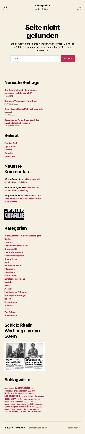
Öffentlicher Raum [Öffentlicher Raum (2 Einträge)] (36, 411)
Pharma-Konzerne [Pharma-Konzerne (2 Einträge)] (9, 404)
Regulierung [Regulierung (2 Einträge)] (38, 404)
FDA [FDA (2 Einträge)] (22, 396)
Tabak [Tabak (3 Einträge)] (13, 409)
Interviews (9, 269)
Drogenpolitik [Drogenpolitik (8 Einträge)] (12, 395)
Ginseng (8, 150)
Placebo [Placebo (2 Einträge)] (23, 404)
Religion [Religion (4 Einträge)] (14, 407)
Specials (8, 305)
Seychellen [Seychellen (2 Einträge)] (39, 407)
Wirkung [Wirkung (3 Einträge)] (15, 411)
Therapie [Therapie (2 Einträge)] (29, 409)
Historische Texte (12, 265)
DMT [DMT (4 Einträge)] (34, 391)
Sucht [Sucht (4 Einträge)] (7, 409)
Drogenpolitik (10, 249)
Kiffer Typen (10, 275)
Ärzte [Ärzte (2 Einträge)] (28, 411)
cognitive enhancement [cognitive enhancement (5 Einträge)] (15, 391)
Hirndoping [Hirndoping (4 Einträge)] (39, 396)
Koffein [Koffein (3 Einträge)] (20, 399)
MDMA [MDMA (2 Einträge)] (12, 402)
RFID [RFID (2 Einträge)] (33, 407)
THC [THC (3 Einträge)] (24, 409)
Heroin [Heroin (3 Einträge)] (30, 396)
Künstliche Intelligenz (14, 279)
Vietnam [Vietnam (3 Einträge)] (7, 411)
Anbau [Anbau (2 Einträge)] (6, 388)
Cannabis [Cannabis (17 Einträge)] (22, 388)
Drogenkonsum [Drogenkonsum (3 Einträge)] (28, 393)
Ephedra (8, 153)
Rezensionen (10, 302)
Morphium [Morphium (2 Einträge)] (27, 402)
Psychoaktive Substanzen (16, 292)
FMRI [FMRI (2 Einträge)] (25, 396)
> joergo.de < (42, 5)
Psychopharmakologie (15, 295)
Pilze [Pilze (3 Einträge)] (18, 404)
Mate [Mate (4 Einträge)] (6, 402)
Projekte (8, 289)
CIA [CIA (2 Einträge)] (32, 388)
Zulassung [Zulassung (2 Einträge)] (22, 411)
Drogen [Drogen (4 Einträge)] (18, 393)
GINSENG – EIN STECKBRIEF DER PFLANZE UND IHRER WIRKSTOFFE (22, 198)
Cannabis (9, 242)
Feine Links (9, 156)
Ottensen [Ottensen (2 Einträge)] (33, 402)
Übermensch (10, 315)
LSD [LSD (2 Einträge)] (39, 399)
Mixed (7, 285)
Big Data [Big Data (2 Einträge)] (11, 388)
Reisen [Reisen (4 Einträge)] (7, 407)
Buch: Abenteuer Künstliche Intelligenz (22, 236)
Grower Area (10, 259)
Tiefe (7, 309)
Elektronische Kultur (14, 252)
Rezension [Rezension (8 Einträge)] (25, 406)
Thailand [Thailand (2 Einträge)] (18, 409)
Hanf (6, 262)
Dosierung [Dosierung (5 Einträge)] (9, 393)
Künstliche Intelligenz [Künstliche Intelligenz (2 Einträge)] (30, 399)
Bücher (7, 239)
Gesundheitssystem (14, 255)
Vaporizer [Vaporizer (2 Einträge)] (36, 409)
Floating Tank (10, 143)
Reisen (7, 299)
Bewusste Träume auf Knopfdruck (20, 101)
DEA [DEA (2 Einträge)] (29, 391)
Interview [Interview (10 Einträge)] (10, 398)
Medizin (8, 282)
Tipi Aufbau (9, 146)
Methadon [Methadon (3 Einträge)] (19, 402)
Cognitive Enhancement (15, 246)
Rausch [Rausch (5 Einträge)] (30, 404)
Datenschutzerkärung (37, 428)
